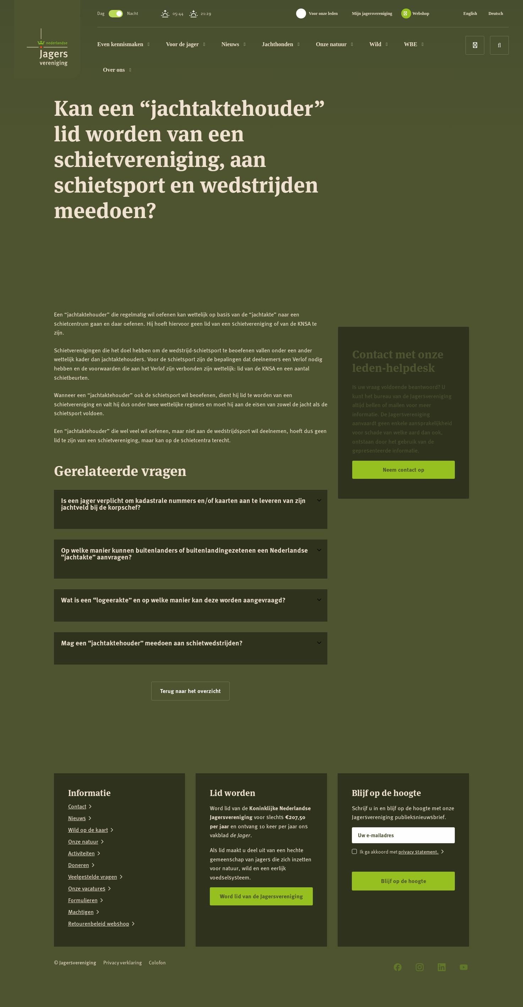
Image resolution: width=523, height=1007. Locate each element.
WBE (414, 44)
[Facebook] (397, 967)
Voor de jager (185, 44)
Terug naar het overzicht (190, 691)
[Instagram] (419, 967)
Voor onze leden (323, 13)
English (470, 13)
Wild (378, 44)
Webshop (421, 13)
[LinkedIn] (441, 967)
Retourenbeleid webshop (98, 924)
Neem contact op (403, 469)
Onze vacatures (86, 889)
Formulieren (83, 900)
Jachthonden (281, 44)
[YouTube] (463, 967)
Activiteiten (81, 853)
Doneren (78, 865)
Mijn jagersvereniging (372, 13)
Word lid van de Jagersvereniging (261, 896)
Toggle (116, 13)
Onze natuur (334, 44)
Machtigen (81, 912)
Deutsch (496, 13)
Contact (77, 806)
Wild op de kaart (88, 830)
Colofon (157, 962)
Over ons (117, 70)
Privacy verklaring (122, 962)
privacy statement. (418, 851)
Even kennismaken (123, 44)
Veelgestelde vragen (92, 877)
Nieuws (233, 44)
